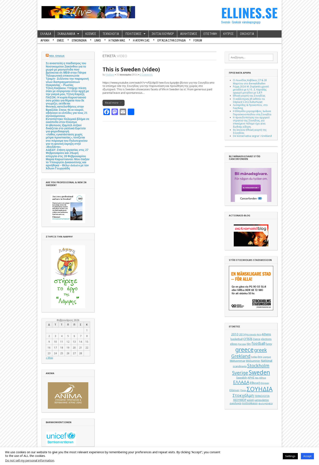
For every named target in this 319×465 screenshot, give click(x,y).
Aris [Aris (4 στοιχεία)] (259, 334)
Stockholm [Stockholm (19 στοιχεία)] (258, 365)
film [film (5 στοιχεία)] (249, 344)
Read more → (113, 103)
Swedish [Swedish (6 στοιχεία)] (241, 377)
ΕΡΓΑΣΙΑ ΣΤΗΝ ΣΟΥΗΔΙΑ (171, 40)
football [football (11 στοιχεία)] (258, 343)
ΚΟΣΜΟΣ (90, 34)
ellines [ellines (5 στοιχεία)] (234, 344)
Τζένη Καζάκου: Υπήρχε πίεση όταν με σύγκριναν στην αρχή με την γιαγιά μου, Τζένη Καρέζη (67, 91)
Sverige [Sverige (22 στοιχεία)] (240, 373)
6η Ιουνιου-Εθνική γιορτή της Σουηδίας (250, 131)
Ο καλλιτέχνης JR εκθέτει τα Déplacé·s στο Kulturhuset (249, 100)
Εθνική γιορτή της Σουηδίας (249, 95)
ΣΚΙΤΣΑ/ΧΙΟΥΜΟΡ (163, 34)
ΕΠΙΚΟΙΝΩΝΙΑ (79, 40)
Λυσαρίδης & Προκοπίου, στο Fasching (250, 106)
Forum (197, 40)
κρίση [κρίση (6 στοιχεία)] (250, 400)
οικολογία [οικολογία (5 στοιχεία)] (235, 403)
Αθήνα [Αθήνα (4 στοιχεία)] (262, 377)
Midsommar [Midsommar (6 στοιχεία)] (237, 361)
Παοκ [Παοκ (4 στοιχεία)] (243, 390)
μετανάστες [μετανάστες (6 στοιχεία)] (262, 400)
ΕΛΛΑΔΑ (45, 34)
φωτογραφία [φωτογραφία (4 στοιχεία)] (265, 403)
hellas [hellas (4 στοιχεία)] (254, 356)
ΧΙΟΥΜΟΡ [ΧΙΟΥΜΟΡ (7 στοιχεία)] (239, 400)
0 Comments (146, 74)
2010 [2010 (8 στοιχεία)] (234, 334)
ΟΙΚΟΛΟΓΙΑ (247, 34)
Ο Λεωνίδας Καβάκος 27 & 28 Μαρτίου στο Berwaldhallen (250, 81)
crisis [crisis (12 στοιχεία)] (247, 338)
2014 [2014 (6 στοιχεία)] (242, 334)
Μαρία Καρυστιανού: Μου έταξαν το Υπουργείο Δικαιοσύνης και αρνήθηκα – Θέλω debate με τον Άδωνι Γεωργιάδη (68, 163)
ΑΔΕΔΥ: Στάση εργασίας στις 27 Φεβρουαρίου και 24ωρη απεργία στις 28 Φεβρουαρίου (67, 153)
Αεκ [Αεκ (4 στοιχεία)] (257, 377)
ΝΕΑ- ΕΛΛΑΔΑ (56, 55)
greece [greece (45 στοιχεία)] (244, 349)
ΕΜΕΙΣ (60, 40)
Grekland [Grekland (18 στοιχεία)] (240, 356)
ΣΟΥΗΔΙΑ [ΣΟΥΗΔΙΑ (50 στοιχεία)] (260, 389)
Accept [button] (307, 456)
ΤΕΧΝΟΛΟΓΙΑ (111, 34)
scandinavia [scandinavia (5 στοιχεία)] (240, 366)
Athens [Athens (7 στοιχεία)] (266, 334)
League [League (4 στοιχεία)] (267, 356)
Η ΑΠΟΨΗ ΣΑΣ (141, 40)
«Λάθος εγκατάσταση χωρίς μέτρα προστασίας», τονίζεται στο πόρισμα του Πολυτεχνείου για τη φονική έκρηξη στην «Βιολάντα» (66, 140)
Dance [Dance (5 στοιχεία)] (256, 339)
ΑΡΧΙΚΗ (44, 40)
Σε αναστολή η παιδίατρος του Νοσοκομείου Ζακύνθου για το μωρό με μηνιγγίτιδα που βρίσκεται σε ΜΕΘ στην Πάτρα (66, 67)
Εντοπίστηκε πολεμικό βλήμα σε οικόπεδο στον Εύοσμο (67, 120)
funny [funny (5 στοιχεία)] (269, 344)
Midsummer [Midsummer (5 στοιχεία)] (253, 361)
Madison (109, 74)
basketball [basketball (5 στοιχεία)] (237, 339)
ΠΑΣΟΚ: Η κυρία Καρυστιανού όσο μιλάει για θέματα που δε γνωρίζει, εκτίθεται (66, 100)
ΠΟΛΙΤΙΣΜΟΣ (133, 34)
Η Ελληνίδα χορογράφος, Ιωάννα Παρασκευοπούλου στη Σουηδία (252, 112)
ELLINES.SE (249, 12)
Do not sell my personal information (29, 460)
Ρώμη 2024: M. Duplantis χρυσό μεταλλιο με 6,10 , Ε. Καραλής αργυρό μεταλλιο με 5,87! (251, 89)
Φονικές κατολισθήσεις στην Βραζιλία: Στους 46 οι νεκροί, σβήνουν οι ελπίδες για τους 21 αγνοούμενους (66, 111)
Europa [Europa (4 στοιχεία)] (242, 344)
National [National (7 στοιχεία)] (266, 361)
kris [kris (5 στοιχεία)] (260, 356)
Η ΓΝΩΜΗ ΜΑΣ (117, 40)
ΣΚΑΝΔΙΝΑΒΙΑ (66, 34)
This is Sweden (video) (131, 69)
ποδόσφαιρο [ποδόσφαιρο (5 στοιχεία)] (250, 403)
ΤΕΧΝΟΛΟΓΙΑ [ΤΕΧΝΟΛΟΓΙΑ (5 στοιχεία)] (262, 396)
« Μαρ (49, 357)
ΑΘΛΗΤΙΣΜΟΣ (188, 34)
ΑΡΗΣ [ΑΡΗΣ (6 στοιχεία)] (251, 377)
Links (97, 40)
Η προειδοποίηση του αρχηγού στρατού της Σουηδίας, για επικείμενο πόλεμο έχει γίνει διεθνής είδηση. (251, 122)
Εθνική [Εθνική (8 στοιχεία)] (255, 383)
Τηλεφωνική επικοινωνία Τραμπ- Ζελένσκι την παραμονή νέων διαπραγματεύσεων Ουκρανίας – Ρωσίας (67, 80)
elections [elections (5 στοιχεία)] (266, 339)
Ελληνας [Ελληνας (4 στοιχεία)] (265, 383)
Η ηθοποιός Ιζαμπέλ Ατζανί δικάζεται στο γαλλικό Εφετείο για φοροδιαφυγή (66, 128)
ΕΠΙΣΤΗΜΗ (210, 34)
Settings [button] (290, 456)
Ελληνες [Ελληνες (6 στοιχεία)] (234, 390)
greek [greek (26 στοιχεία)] (260, 349)
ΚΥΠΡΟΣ (228, 34)
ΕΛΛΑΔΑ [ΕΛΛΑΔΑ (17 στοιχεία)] (241, 382)
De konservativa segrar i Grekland (252, 135)
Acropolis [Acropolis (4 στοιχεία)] (251, 334)
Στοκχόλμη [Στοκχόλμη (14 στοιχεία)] (243, 395)
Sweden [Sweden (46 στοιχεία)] (259, 372)
